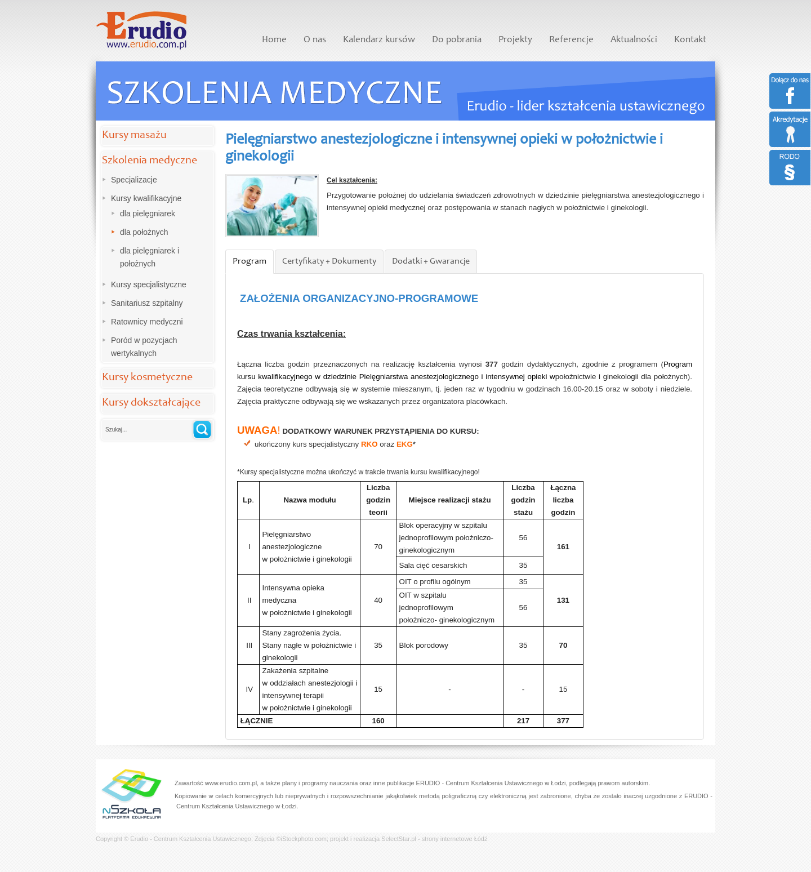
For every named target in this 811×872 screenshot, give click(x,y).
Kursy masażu (134, 135)
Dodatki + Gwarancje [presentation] (431, 261)
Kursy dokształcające (151, 403)
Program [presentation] (249, 261)
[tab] (249, 262)
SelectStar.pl (398, 838)
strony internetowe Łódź (455, 838)
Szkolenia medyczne (149, 161)
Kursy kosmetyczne (147, 378)
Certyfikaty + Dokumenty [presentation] (329, 261)
